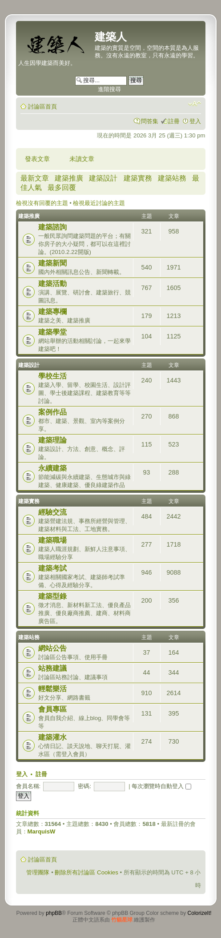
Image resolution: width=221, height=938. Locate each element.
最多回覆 (62, 187)
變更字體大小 (194, 104)
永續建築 (52, 468)
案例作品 (52, 412)
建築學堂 (52, 332)
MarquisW (42, 831)
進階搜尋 (109, 89)
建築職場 (52, 540)
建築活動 (52, 283)
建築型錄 (52, 596)
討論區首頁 (42, 106)
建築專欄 (52, 311)
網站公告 (52, 648)
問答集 (149, 121)
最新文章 (34, 178)
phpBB (54, 913)
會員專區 (52, 709)
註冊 (174, 121)
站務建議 (52, 668)
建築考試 (52, 568)
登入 (195, 121)
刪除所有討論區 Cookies (86, 872)
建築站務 (172, 178)
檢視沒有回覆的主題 (42, 203)
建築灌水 (52, 737)
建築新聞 (52, 263)
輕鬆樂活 (52, 688)
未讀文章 (81, 158)
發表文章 (37, 158)
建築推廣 (69, 178)
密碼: (84, 786)
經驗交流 (52, 512)
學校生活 (52, 376)
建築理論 (52, 440)
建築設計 (103, 178)
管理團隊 (37, 872)
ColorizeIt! (200, 913)
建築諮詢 (52, 227)
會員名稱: (28, 786)
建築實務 (138, 178)
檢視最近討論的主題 (99, 203)
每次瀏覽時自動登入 (161, 786)
